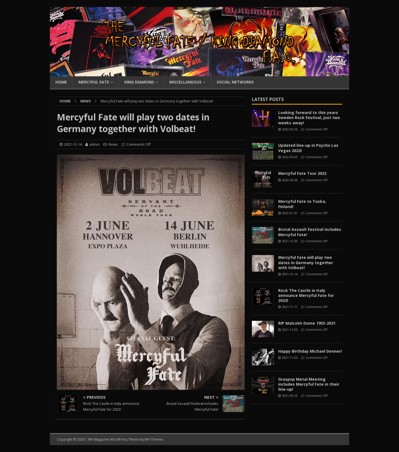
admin (94, 144)
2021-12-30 (290, 241)
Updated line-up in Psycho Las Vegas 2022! (308, 148)
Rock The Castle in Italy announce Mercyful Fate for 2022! (306, 295)
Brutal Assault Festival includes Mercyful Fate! (309, 232)
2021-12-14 (73, 144)
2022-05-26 (290, 129)
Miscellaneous (185, 82)
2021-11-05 (290, 329)
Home (61, 82)
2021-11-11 (290, 307)
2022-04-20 (290, 180)
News (113, 144)
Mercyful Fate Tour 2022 (302, 173)
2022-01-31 (290, 213)
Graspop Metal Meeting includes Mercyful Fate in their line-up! (308, 384)
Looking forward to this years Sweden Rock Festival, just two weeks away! (309, 117)
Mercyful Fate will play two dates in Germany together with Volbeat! (305, 262)
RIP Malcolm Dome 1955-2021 (307, 323)
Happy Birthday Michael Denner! (310, 351)
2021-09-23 (290, 395)
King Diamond (139, 82)
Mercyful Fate (93, 82)
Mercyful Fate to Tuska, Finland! (302, 204)
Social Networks (235, 82)
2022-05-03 (290, 157)
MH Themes (154, 439)
